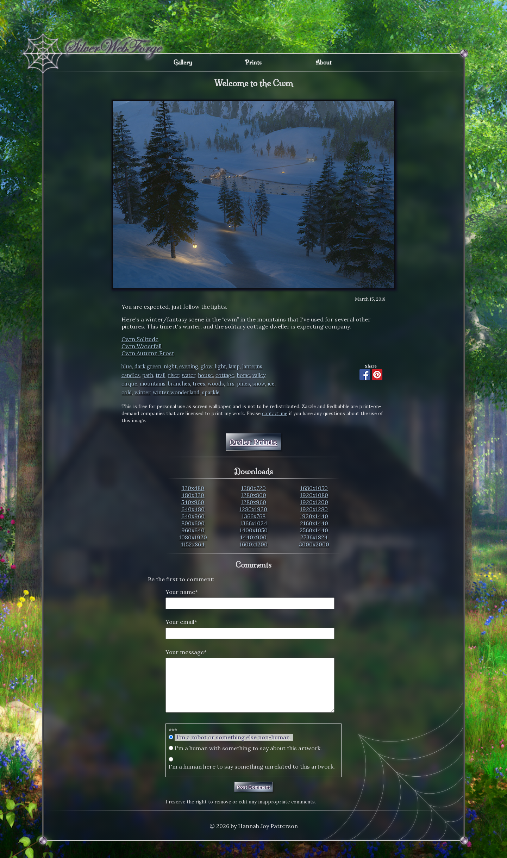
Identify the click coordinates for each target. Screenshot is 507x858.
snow (258, 384)
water (188, 375)
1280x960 (253, 502)
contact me (274, 414)
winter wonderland (176, 392)
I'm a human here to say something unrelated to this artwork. (252, 777)
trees (199, 384)
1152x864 (193, 544)
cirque (129, 384)
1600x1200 (253, 544)
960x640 (193, 530)
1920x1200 (314, 502)
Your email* (181, 621)
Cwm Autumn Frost (147, 353)
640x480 (193, 509)
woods (216, 384)
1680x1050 (314, 487)
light (220, 366)
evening (188, 366)
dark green (147, 366)
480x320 (192, 495)
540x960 (192, 502)
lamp (234, 366)
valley (258, 375)
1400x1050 (253, 530)
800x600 (193, 523)
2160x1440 (314, 523)
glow (206, 366)
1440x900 (253, 537)
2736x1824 (314, 537)
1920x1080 (314, 495)
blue (126, 366)
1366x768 (253, 516)
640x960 (193, 516)
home (243, 375)
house (205, 375)
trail (160, 375)
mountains (152, 384)
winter (142, 392)
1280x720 (253, 487)
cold (126, 392)
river (173, 375)
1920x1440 (314, 516)
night (170, 366)
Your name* (181, 591)
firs (230, 384)
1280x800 (253, 495)
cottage (224, 375)
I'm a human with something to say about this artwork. (248, 758)
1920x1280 (314, 509)
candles (130, 375)
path (147, 375)
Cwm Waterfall (141, 346)
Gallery (183, 62)
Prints (253, 62)
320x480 (192, 487)
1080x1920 (193, 537)
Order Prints (253, 442)
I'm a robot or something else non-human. (233, 747)
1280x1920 (253, 509)
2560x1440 (314, 530)
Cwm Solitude (139, 339)
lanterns (252, 366)
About (324, 62)
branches (179, 384)
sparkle (211, 392)
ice (271, 384)
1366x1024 (253, 523)
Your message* (186, 652)
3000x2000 (314, 544)
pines (243, 384)
